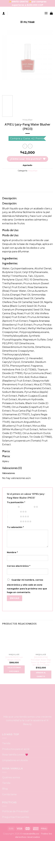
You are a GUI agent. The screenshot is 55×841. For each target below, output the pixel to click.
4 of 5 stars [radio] (14, 516)
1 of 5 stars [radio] (11, 507)
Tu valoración (15, 527)
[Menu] (46, 13)
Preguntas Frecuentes (15, 817)
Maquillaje (27, 119)
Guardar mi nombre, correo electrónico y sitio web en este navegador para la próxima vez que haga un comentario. (27, 586)
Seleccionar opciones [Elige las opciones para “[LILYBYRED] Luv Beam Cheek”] (14, 669)
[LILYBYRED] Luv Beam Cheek (14, 658)
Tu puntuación (16, 502)
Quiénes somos (11, 777)
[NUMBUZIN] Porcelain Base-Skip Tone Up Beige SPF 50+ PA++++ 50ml (41, 661)
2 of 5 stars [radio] (27, 507)
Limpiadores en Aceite (15, 760)
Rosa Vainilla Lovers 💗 (15, 754)
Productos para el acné (15, 749)
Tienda (6, 743)
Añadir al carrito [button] (41, 674)
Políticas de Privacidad (15, 811)
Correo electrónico (18, 566)
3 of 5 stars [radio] (14, 511)
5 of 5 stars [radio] (14, 521)
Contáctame (9, 794)
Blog (5, 788)
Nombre (12, 552)
